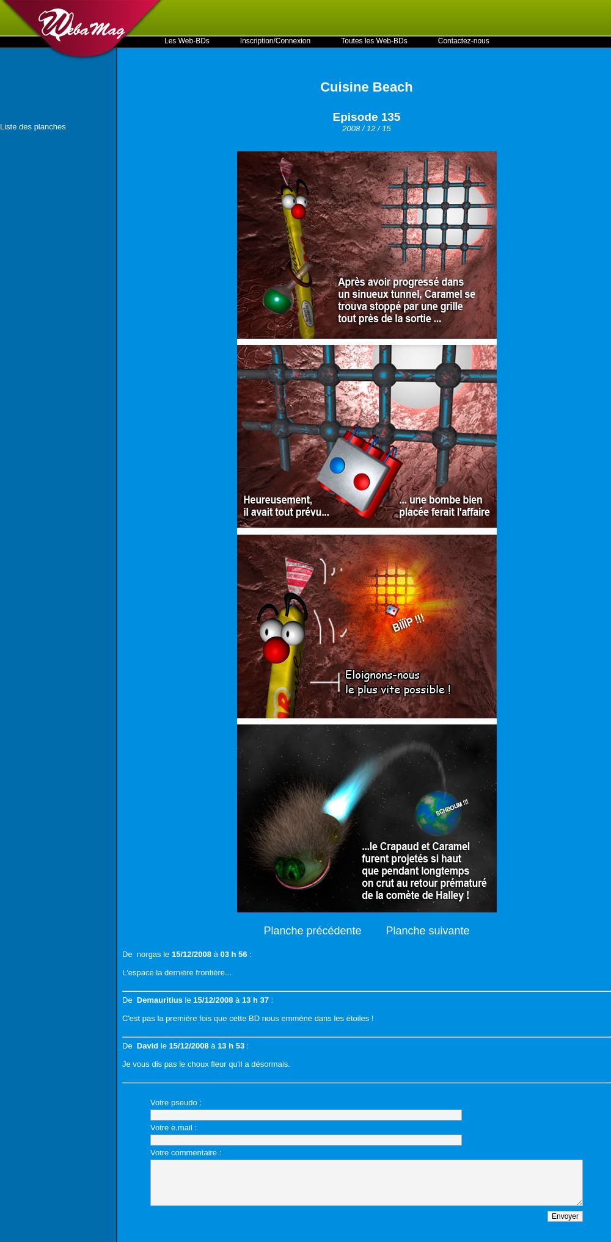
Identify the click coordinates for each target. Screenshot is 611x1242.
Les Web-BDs (187, 41)
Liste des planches (33, 126)
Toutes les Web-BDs (374, 41)
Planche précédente (312, 931)
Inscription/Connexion (275, 41)
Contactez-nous (463, 41)
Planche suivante (428, 931)
